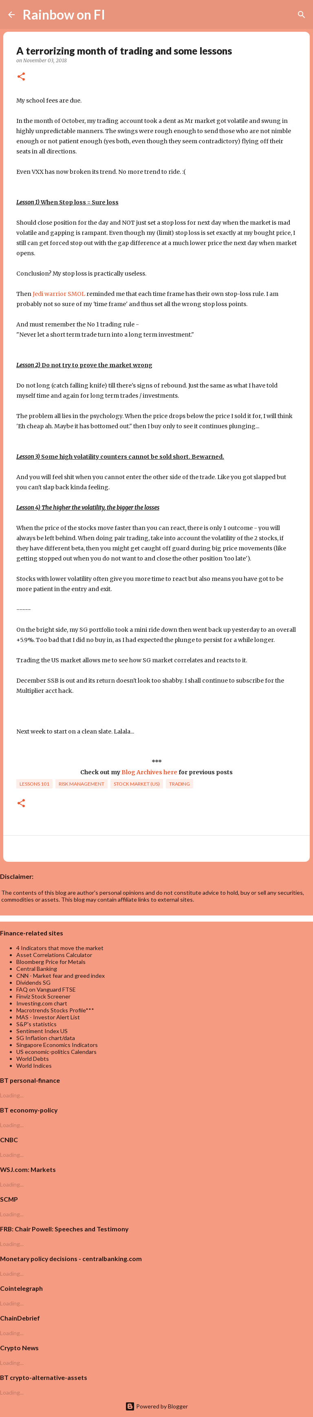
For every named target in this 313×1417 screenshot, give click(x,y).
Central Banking (36, 968)
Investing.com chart (41, 1003)
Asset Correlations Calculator (54, 954)
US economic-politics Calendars (56, 1051)
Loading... (12, 1095)
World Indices (34, 1065)
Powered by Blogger (156, 1406)
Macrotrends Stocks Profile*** (55, 1010)
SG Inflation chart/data (45, 1037)
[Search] (116, 14)
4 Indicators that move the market (60, 947)
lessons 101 (34, 784)
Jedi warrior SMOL (59, 294)
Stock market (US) (137, 784)
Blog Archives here (149, 772)
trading (179, 784)
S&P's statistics (36, 1024)
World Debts (32, 1058)
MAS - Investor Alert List (48, 1017)
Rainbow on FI (64, 14)
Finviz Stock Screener (43, 996)
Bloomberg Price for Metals (51, 961)
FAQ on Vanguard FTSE (46, 989)
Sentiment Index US (42, 1030)
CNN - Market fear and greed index (60, 975)
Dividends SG (33, 982)
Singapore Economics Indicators (57, 1044)
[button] (21, 77)
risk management (81, 784)
